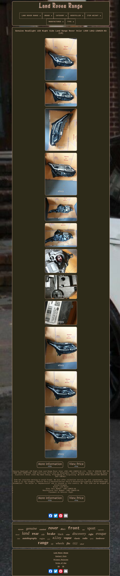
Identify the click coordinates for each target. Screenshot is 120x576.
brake (51, 534)
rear (35, 533)
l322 (75, 543)
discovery (79, 534)
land (25, 533)
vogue (68, 538)
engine (42, 538)
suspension (101, 529)
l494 (18, 539)
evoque (101, 533)
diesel (17, 535)
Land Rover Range (61, 553)
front (74, 528)
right (90, 534)
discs (63, 529)
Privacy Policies (61, 560)
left (52, 544)
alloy (57, 538)
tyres (91, 539)
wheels (60, 543)
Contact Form (60, 556)
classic (77, 538)
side (43, 534)
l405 (83, 529)
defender (21, 529)
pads (48, 539)
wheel (82, 544)
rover (53, 527)
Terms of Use (60, 563)
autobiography (29, 538)
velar (68, 535)
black (60, 534)
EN (58, 567)
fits (68, 543)
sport (91, 528)
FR (63, 567)
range (43, 542)
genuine (31, 528)
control (43, 529)
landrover (100, 538)
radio (84, 538)
